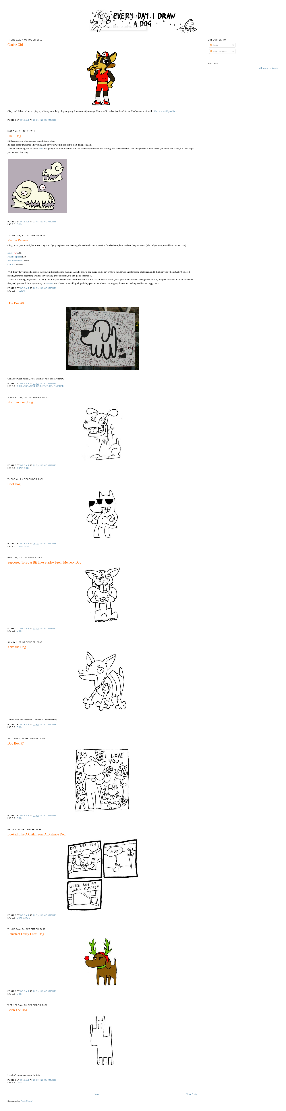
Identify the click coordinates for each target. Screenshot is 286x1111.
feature (47, 386)
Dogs (9, 252)
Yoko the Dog (16, 647)
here (41, 148)
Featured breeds (15, 260)
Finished (59, 386)
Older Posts (191, 1094)
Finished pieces (14, 256)
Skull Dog (14, 136)
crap (20, 468)
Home (96, 1094)
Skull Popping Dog (20, 402)
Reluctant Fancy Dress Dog (25, 934)
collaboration (26, 386)
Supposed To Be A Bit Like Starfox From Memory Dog (44, 562)
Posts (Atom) (26, 1100)
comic (20, 918)
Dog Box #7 (15, 743)
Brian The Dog (17, 1010)
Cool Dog (13, 484)
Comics (11, 264)
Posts (214, 45)
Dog (19, 224)
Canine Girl (15, 45)
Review (21, 291)
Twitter (49, 283)
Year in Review (17, 240)
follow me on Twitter (268, 68)
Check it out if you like (165, 111)
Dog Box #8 (15, 303)
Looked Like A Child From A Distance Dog (36, 834)
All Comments (218, 51)
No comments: (49, 120)
